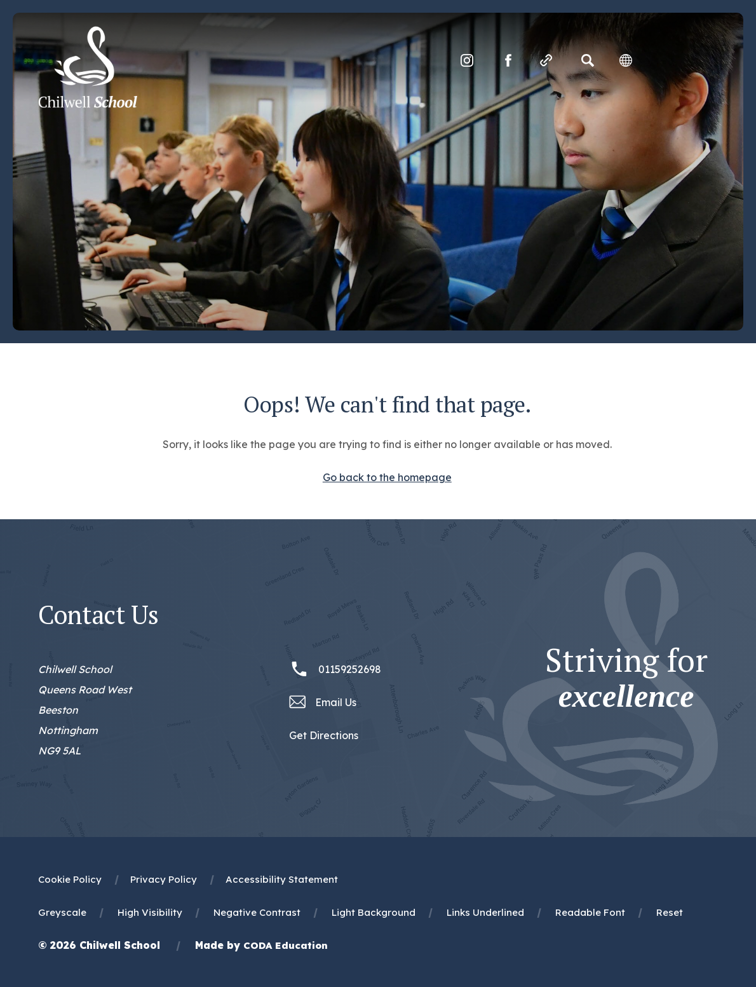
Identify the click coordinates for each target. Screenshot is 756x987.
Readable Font (590, 912)
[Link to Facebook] (508, 60)
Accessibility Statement (282, 879)
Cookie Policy (70, 879)
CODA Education (285, 945)
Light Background (373, 912)
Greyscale (62, 912)
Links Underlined (485, 912)
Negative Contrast (256, 912)
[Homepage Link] (87, 104)
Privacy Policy (163, 879)
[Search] (588, 60)
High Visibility (150, 912)
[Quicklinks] (546, 60)
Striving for (626, 678)
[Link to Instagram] (467, 60)
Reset (669, 912)
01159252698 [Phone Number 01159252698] (349, 669)
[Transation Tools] (626, 60)
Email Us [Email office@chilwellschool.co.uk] (335, 702)
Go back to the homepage (387, 477)
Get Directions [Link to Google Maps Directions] (323, 735)
